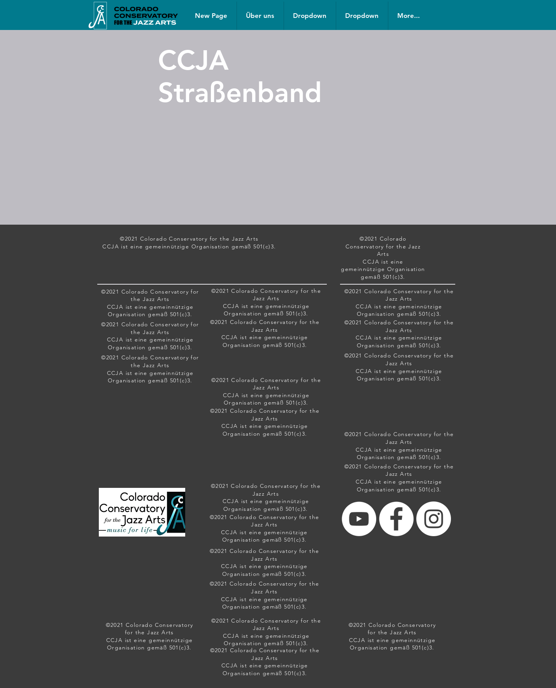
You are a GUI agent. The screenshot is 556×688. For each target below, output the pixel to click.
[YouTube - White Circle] (359, 518)
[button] (310, 16)
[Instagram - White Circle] (433, 518)
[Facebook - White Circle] (396, 518)
